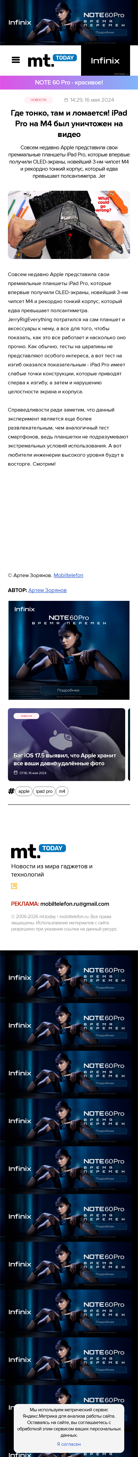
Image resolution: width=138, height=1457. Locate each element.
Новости (39, 100)
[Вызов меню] (15, 60)
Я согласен (69, 1444)
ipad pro (43, 801)
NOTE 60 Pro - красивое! (69, 83)
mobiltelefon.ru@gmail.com (75, 916)
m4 (61, 801)
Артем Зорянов (46, 596)
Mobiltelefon (69, 581)
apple (22, 801)
